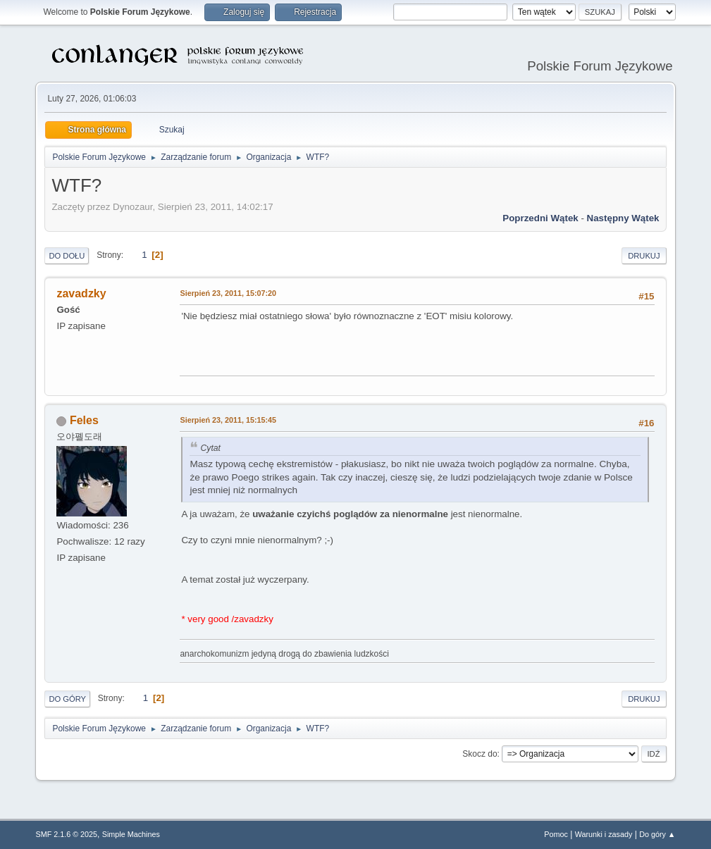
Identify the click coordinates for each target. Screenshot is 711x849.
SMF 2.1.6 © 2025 (66, 834)
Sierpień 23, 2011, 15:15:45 (228, 420)
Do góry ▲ (657, 834)
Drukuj (644, 256)
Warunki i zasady (604, 834)
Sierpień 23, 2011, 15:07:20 (228, 293)
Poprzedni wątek (540, 218)
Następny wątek (623, 218)
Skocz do (479, 754)
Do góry (67, 699)
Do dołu (67, 256)
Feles (84, 420)
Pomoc (556, 834)
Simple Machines (131, 834)
